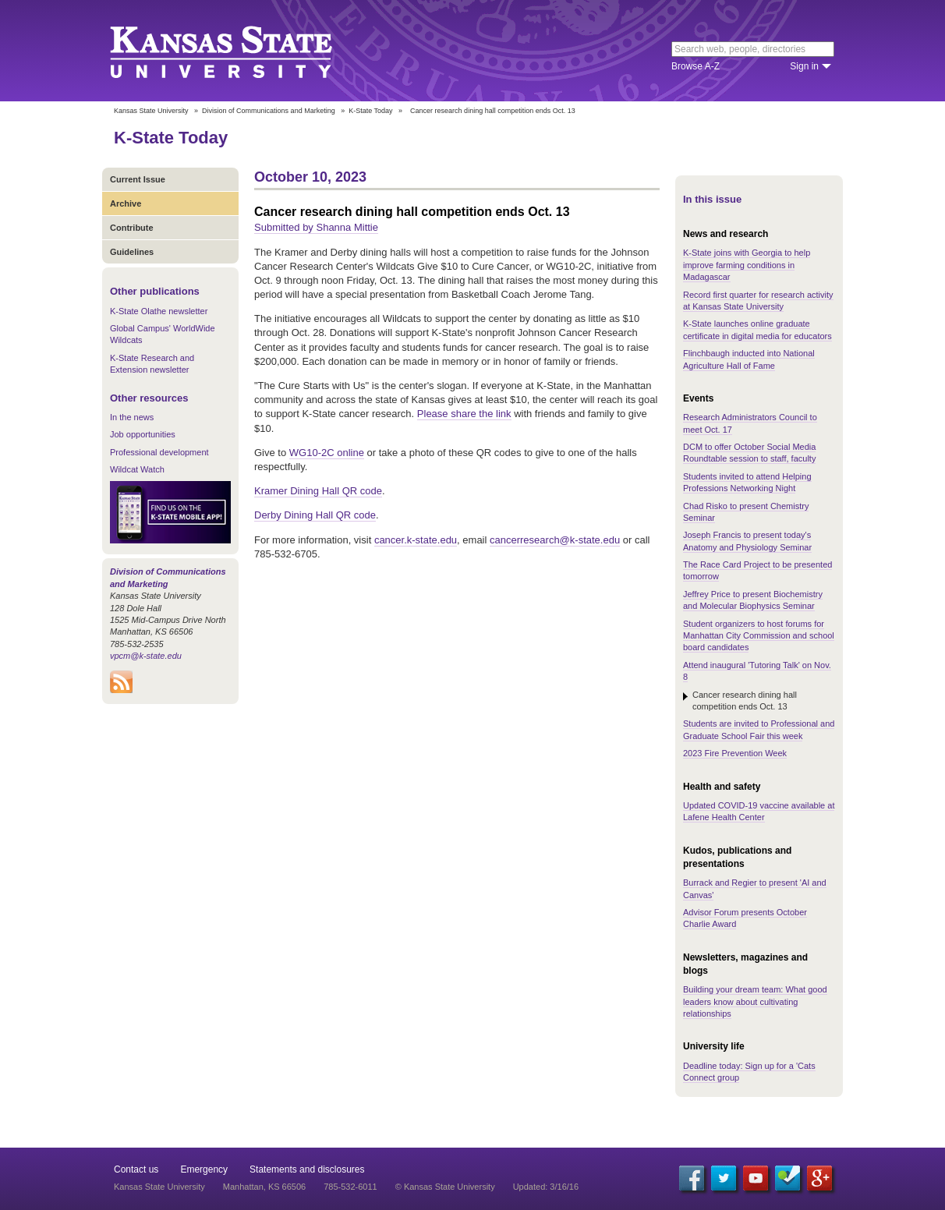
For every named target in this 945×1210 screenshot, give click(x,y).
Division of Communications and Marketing (268, 111)
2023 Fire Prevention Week (735, 753)
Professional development (159, 452)
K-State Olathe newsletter (158, 311)
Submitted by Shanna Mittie (316, 227)
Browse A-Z (695, 66)
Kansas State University (240, 50)
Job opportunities (142, 434)
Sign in (804, 66)
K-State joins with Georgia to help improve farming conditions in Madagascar (746, 264)
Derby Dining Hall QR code (315, 515)
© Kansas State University (445, 1186)
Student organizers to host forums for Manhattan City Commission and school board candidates (758, 636)
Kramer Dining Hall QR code (318, 491)
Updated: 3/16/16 (546, 1186)
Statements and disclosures (307, 1169)
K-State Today (370, 111)
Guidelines (132, 252)
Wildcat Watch (137, 469)
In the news (132, 417)
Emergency (204, 1169)
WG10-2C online (326, 452)
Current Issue (137, 179)
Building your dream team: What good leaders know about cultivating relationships (755, 1001)
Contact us (136, 1169)
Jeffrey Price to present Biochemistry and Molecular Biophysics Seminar (753, 599)
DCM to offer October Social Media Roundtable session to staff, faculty (749, 452)
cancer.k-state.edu (415, 540)
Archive (125, 203)
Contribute (132, 227)
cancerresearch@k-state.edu (555, 540)
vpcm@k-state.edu (146, 655)
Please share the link (464, 413)
